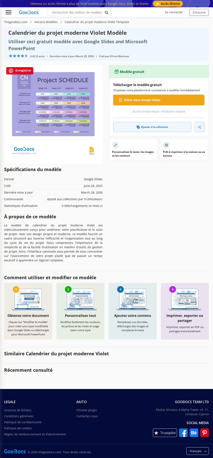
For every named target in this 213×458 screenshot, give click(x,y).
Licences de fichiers (17, 410)
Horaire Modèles (46, 22)
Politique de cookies (18, 428)
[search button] (107, 12)
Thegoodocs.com (16, 22)
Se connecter (174, 12)
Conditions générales (19, 416)
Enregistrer (19, 70)
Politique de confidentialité (23, 422)
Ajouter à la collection (152, 127)
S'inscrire (199, 12)
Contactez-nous (87, 416)
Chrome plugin (86, 410)
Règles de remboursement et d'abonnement (35, 434)
